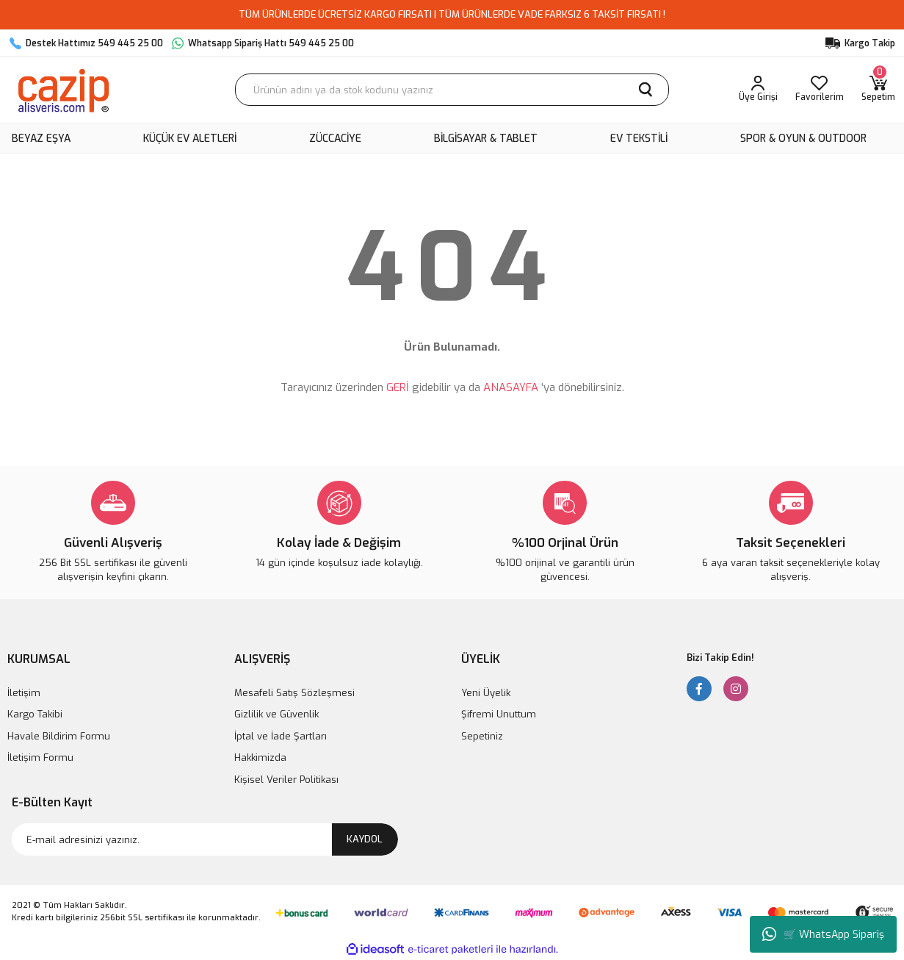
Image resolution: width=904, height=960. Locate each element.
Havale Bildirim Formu (58, 736)
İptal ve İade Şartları (280, 736)
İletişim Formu (40, 757)
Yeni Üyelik (485, 693)
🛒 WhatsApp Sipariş (823, 934)
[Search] (452, 90)
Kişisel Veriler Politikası (286, 779)
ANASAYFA (510, 387)
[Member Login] (758, 90)
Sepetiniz (482, 736)
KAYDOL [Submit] (365, 839)
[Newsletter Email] (205, 839)
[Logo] (63, 89)
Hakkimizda (260, 757)
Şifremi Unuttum (498, 714)
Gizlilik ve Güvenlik (276, 714)
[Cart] (878, 90)
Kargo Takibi (34, 714)
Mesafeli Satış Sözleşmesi (294, 693)
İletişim (23, 693)
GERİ (397, 387)
